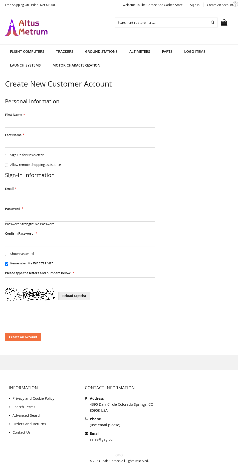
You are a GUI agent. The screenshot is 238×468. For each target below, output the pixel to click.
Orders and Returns (29, 423)
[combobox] (166, 23)
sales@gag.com (103, 439)
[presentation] (43, 318)
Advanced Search (27, 415)
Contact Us (22, 432)
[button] (235, 4)
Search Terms (24, 406)
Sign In (194, 5)
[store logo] (26, 27)
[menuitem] (27, 51)
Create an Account (220, 5)
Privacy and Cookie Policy (33, 398)
